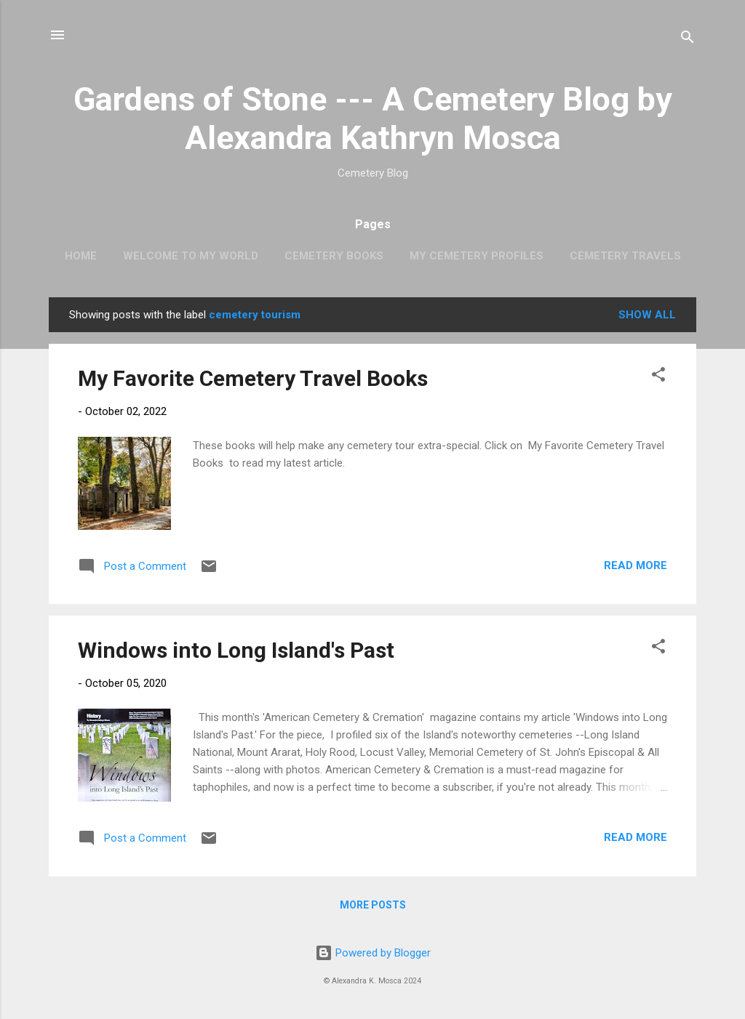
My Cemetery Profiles (476, 255)
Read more (635, 565)
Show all (647, 314)
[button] (658, 377)
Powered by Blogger (373, 952)
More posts (373, 905)
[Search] (687, 39)
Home (81, 255)
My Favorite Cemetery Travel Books (253, 378)
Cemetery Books (333, 255)
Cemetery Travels (625, 255)
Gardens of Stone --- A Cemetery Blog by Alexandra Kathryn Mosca (372, 118)
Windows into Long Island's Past (236, 650)
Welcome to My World (190, 255)
